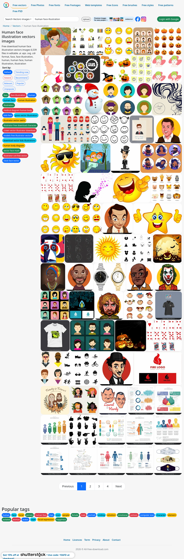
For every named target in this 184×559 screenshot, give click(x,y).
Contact (116, 539)
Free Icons (112, 5)
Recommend (21, 77)
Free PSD (17, 11)
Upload (86, 19)
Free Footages (72, 5)
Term (87, 539)
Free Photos (37, 5)
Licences (77, 539)
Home (6, 25)
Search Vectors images (17, 19)
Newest (7, 77)
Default (7, 72)
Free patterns (165, 5)
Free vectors (19, 5)
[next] (118, 486)
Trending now (21, 72)
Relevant (8, 83)
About (106, 539)
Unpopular (9, 89)
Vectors (17, 25)
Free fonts (54, 5)
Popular (20, 83)
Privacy (96, 539)
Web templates (93, 5)
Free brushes (130, 5)
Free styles (148, 5)
